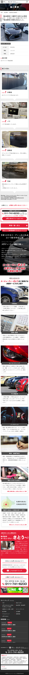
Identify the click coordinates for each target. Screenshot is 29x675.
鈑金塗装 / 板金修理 (5, 43)
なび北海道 (4, 668)
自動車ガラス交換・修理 (7, 609)
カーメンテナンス (20, 609)
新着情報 (18, 613)
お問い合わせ (5, 616)
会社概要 (18, 611)
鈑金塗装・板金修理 (20, 605)
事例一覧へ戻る (14, 225)
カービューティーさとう (12, 673)
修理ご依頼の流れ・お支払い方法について (16, 491)
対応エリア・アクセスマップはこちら (17, 524)
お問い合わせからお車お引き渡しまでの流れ (7, 606)
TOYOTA (12, 47)
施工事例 (4, 611)
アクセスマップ (5, 613)
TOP (3, 602)
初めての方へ (19, 602)
